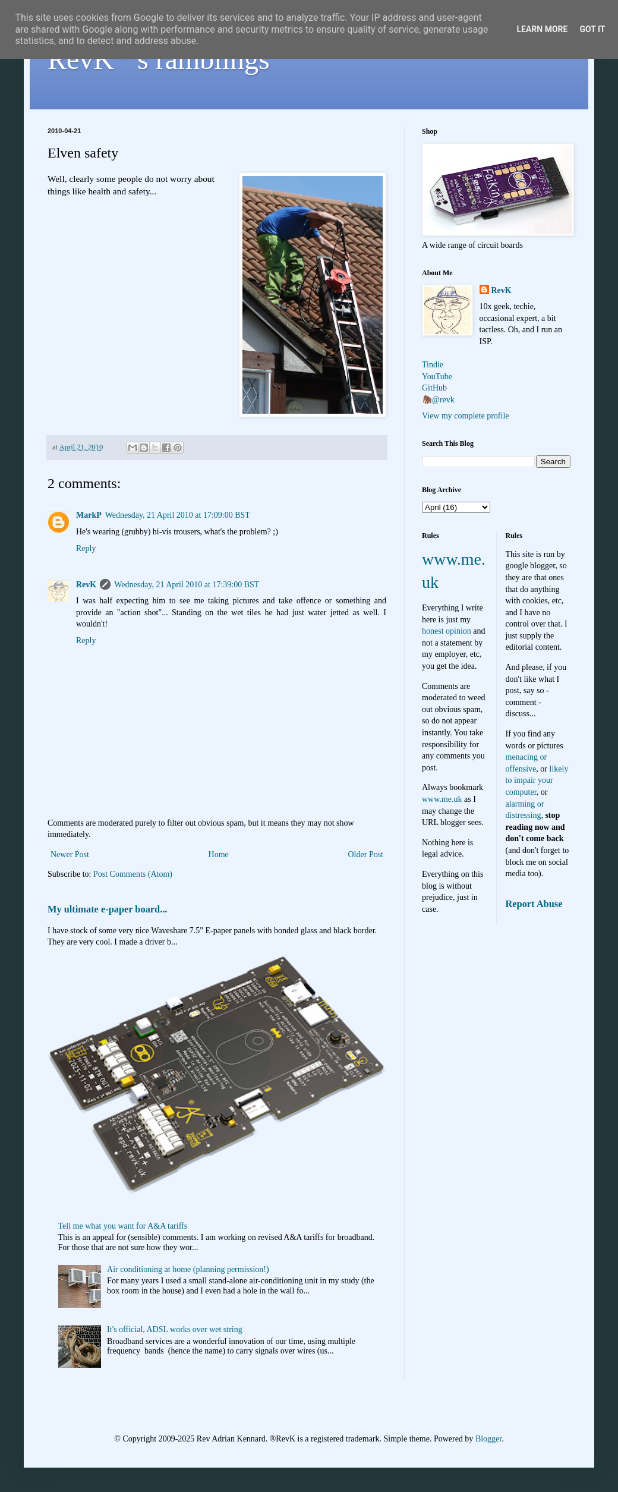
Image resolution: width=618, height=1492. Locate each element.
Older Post (366, 854)
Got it (592, 29)
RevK (86, 584)
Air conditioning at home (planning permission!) (188, 1269)
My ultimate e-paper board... (107, 909)
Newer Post (70, 854)
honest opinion (446, 631)
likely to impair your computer (537, 780)
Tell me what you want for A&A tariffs (123, 1226)
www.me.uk (442, 799)
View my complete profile (465, 415)
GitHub (434, 387)
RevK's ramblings (159, 59)
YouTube (437, 376)
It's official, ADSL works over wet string (174, 1329)
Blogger (488, 1438)
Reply (86, 548)
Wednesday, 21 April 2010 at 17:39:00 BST (186, 584)
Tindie (432, 364)
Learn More (541, 29)
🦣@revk (438, 399)
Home (219, 854)
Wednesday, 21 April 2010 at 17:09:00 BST (177, 515)
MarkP (89, 515)
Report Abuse (534, 903)
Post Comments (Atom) (132, 874)
